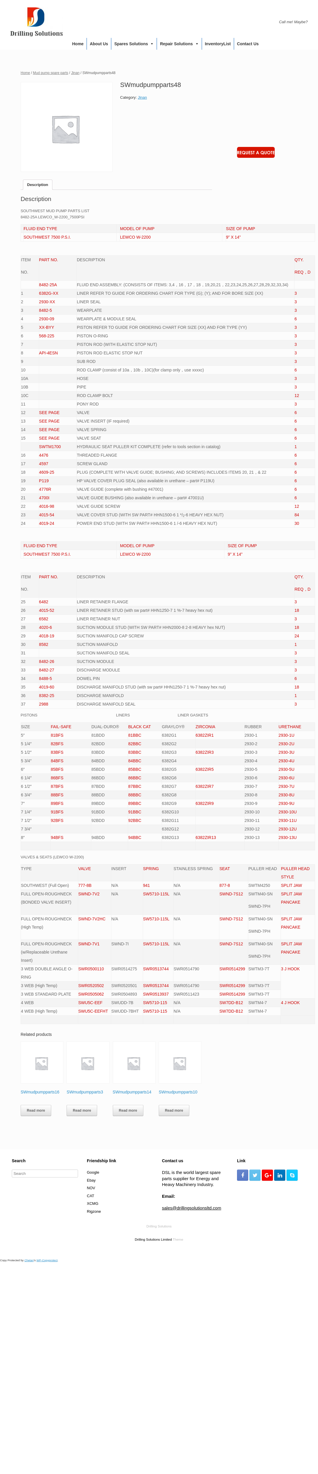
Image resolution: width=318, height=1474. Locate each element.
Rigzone (94, 1211)
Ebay (91, 1180)
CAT (90, 1196)
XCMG (92, 1203)
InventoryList (218, 43)
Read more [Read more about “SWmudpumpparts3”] (82, 1110)
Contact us (248, 43)
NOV (91, 1188)
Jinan (75, 73)
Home (78, 43)
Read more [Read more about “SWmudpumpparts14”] (128, 1110)
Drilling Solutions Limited (153, 1239)
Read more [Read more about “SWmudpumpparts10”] (174, 1110)
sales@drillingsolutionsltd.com (191, 1207)
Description (37, 184)
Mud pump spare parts (50, 73)
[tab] (37, 185)
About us (99, 43)
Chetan (29, 1260)
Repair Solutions (176, 43)
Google (93, 1172)
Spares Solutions (131, 43)
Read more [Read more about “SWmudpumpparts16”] (36, 1110)
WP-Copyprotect (47, 1260)
